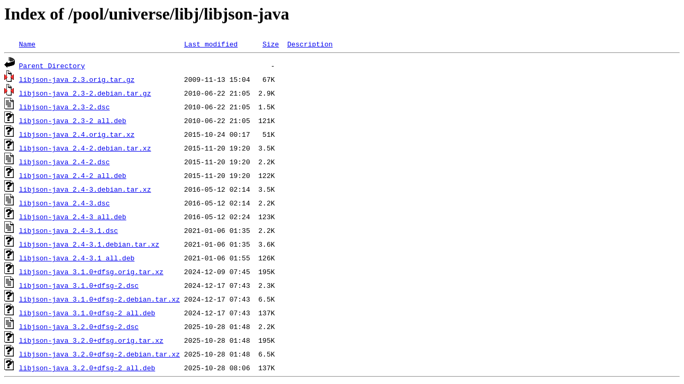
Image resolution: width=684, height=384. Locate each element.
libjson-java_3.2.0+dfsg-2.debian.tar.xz (99, 354)
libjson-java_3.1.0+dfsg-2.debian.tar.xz (99, 299)
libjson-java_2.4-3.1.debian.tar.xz (89, 244)
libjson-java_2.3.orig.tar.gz (76, 79)
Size (270, 44)
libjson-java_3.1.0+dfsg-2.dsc (79, 285)
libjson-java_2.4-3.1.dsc (68, 230)
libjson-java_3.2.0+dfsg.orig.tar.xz (91, 340)
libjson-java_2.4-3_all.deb (72, 216)
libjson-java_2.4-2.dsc (64, 161)
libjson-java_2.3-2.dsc (64, 106)
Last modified (211, 44)
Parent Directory (52, 65)
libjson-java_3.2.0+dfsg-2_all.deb (87, 367)
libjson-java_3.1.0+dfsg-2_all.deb (87, 312)
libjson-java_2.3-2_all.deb (72, 120)
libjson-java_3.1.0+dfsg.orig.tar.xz (91, 271)
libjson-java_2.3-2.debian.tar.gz (85, 93)
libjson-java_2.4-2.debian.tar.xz (85, 148)
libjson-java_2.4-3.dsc (64, 203)
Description (310, 44)
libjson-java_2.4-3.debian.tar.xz (85, 189)
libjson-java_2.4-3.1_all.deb (76, 258)
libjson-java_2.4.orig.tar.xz (76, 134)
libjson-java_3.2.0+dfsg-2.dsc (79, 326)
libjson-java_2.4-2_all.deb (72, 175)
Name (27, 44)
